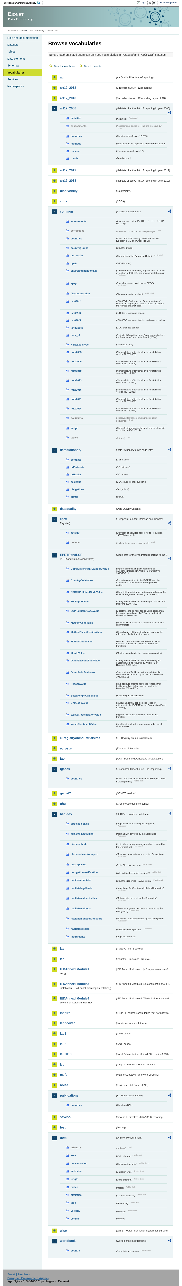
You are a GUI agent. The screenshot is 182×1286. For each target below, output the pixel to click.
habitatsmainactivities (84, 898)
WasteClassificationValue (86, 714)
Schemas (13, 65)
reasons (75, 151)
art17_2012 (68, 170)
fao (62, 758)
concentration (79, 1163)
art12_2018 (68, 98)
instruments (78, 936)
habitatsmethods (81, 908)
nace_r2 (75, 335)
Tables (11, 51)
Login (143, 2)
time (73, 1202)
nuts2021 (76, 399)
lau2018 (65, 1054)
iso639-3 (76, 313)
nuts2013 (76, 380)
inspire (65, 1013)
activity (75, 532)
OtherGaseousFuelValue (85, 660)
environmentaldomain (84, 270)
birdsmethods (79, 844)
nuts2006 (76, 361)
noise (64, 1085)
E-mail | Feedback (18, 1274)
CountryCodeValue (82, 580)
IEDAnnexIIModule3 (74, 984)
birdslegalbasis (80, 823)
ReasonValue (78, 683)
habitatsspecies (80, 928)
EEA (23, 3)
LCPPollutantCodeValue (85, 610)
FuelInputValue (79, 601)
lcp (62, 1064)
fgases (65, 769)
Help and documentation (22, 37)
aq (62, 77)
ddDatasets (77, 467)
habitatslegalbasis (81, 888)
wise (63, 1230)
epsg (74, 283)
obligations (77, 489)
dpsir (74, 263)
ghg (63, 803)
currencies (77, 255)
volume (75, 1218)
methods (76, 143)
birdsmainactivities (82, 833)
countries (76, 136)
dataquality (68, 508)
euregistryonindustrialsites (80, 738)
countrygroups (79, 247)
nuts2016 (76, 389)
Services (12, 79)
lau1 (63, 1033)
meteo (74, 1187)
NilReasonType (80, 344)
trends (74, 158)
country (75, 1250)
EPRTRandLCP (71, 555)
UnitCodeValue (79, 702)
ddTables (76, 474)
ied (62, 959)
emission (76, 1171)
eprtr (63, 519)
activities (76, 118)
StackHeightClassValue (84, 695)
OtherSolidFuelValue (83, 672)
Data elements (16, 58)
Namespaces (15, 86)
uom (63, 1137)
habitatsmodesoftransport (86, 918)
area (73, 1155)
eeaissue (76, 481)
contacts (76, 459)
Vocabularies (16, 72)
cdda (63, 201)
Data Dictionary (36, 30)
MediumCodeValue (82, 622)
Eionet (23, 30)
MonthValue (78, 653)
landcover (67, 1023)
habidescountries (81, 880)
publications (69, 1095)
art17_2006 (68, 108)
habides (66, 814)
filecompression (80, 293)
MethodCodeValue (81, 641)
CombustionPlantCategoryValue (90, 568)
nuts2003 (76, 352)
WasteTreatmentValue (83, 724)
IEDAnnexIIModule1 (74, 969)
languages (77, 327)
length (74, 1179)
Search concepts (92, 66)
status (74, 496)
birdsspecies (78, 864)
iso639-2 (76, 301)
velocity (75, 1210)
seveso (65, 1117)
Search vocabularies (64, 66)
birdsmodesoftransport (84, 854)
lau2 (63, 1044)
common (66, 211)
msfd (63, 1074)
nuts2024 (76, 408)
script (74, 428)
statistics (76, 1194)
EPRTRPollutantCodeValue (87, 592)
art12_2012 (68, 87)
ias (62, 948)
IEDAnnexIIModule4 (74, 998)
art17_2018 (68, 180)
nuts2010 (76, 370)
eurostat (66, 748)
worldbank (68, 1240)
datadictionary (70, 450)
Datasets (12, 44)
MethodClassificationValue (86, 632)
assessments (78, 221)
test (62, 1127)
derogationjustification (84, 872)
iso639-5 (76, 320)
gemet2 (65, 793)
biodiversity (68, 191)
